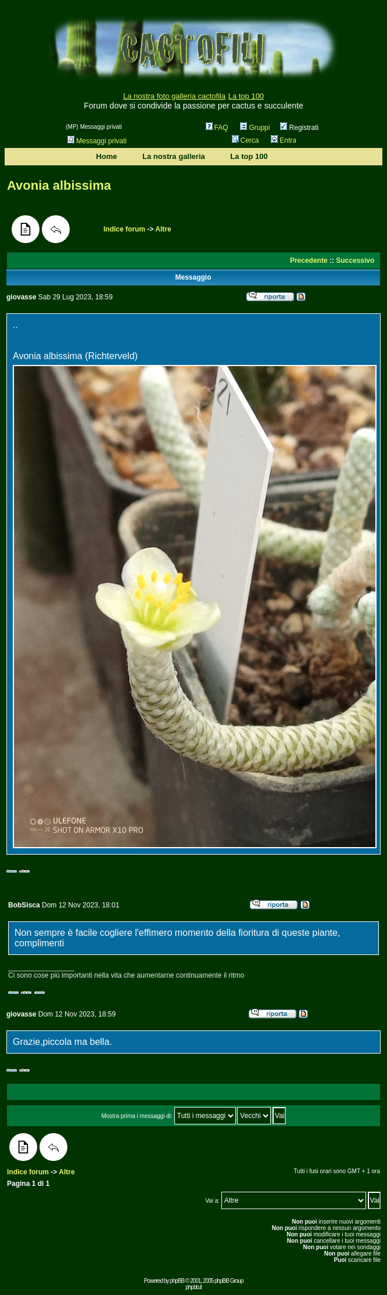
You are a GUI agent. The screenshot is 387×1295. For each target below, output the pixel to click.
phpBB (177, 1281)
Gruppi (255, 128)
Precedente (309, 260)
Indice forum (124, 229)
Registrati (299, 128)
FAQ (217, 128)
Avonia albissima (59, 185)
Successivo (355, 260)
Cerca (245, 140)
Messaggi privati (97, 141)
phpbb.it (193, 1287)
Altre (163, 229)
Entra (283, 140)
